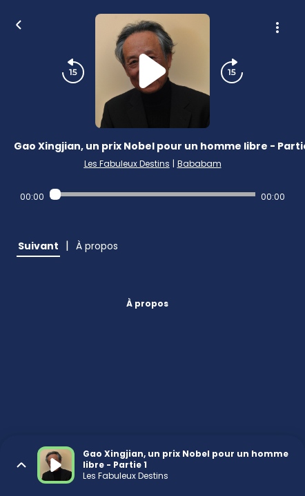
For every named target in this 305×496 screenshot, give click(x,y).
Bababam (199, 163)
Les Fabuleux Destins (127, 163)
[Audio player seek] (152, 194)
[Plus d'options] (277, 27)
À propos (147, 303)
